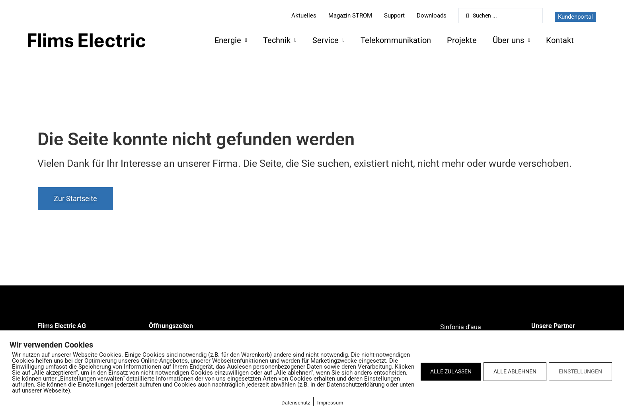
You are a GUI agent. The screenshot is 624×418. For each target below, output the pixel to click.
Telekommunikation (396, 40)
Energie (230, 40)
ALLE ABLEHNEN (514, 371)
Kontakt (560, 40)
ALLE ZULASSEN (451, 371)
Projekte (462, 40)
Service (328, 40)
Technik (279, 40)
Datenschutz (295, 403)
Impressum (330, 403)
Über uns (511, 40)
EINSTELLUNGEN (580, 371)
